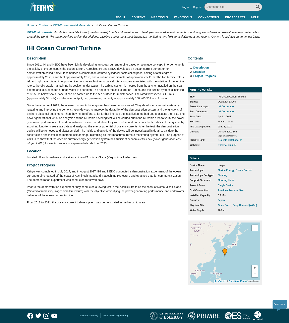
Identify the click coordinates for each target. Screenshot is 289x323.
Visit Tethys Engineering (115, 315)
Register (197, 7)
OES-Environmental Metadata (71, 25)
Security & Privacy (88, 315)
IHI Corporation (226, 106)
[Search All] (233, 7)
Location (199, 71)
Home (30, 25)
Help (255, 17)
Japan (221, 200)
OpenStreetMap (237, 281)
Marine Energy (226, 170)
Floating (222, 175)
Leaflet (218, 281)
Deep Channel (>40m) (245, 205)
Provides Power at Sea (231, 190)
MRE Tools (159, 17)
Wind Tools (183, 17)
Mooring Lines (226, 180)
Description (201, 67)
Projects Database (228, 140)
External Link (225, 145)
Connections (208, 17)
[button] (224, 252)
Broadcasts (235, 17)
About (120, 17)
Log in (185, 7)
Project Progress (204, 76)
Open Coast (224, 205)
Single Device (225, 185)
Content (138, 17)
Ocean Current (244, 170)
